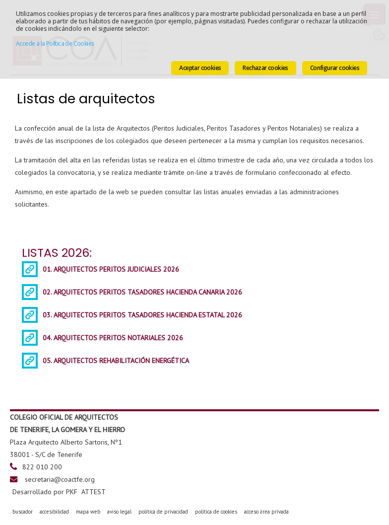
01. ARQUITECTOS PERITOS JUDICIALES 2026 (111, 269)
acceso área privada (266, 511)
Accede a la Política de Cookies (55, 43)
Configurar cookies (334, 68)
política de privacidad (163, 511)
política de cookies (216, 511)
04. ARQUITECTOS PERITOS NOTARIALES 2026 (113, 337)
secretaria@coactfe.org (60, 479)
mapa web (88, 511)
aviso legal (119, 511)
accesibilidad (54, 511)
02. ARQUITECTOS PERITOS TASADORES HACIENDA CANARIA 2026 (142, 292)
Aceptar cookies (200, 68)
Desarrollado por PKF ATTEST (59, 491)
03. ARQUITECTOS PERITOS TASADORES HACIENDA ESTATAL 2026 (142, 314)
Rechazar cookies (265, 68)
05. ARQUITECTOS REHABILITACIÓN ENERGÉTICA (116, 360)
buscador (22, 511)
